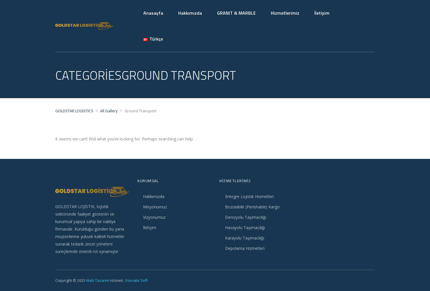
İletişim (322, 12)
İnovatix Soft (136, 280)
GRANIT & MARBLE (236, 12)
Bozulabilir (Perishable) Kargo (252, 207)
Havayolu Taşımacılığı (245, 227)
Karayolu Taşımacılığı (244, 238)
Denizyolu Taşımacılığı (245, 217)
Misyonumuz (155, 207)
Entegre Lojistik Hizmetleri (249, 196)
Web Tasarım (97, 280)
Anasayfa (153, 12)
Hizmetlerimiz (285, 12)
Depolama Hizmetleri (245, 248)
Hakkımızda (190, 12)
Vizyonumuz (154, 217)
